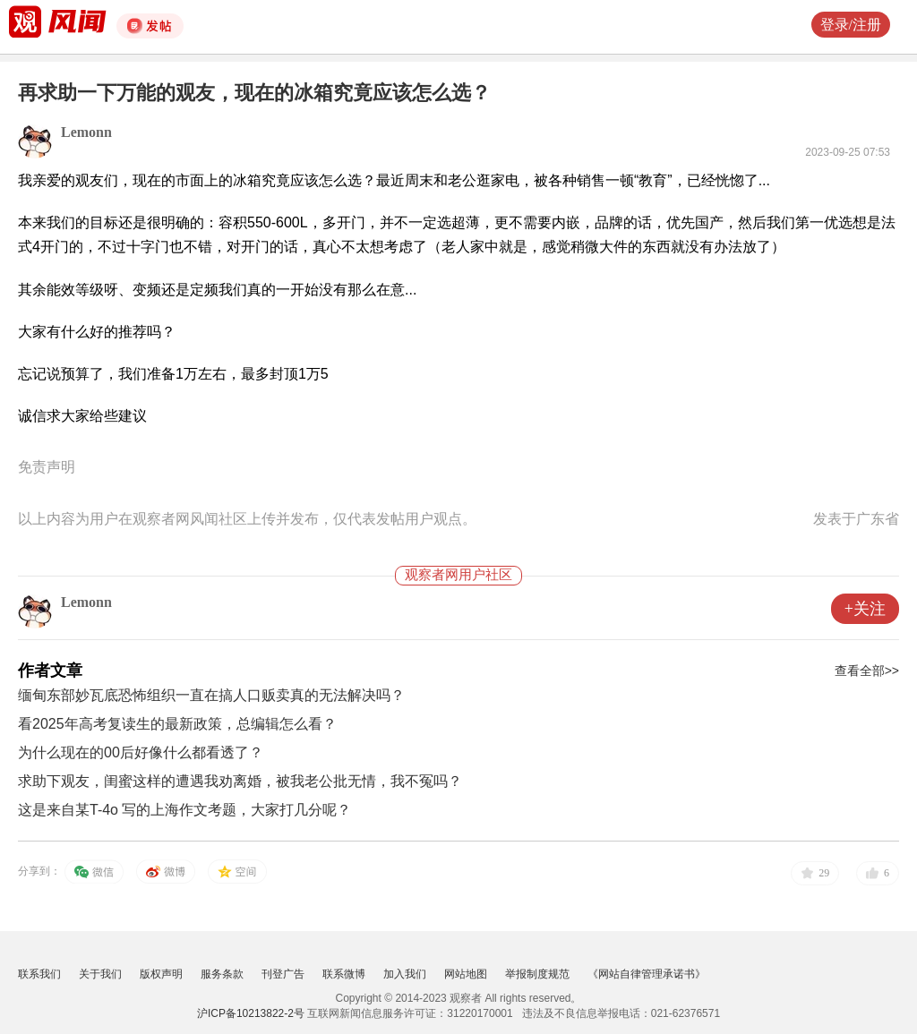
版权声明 (161, 974)
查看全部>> (867, 670)
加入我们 (404, 974)
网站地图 (465, 974)
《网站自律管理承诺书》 (646, 974)
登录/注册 (850, 24)
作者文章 (50, 670)
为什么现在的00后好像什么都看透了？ (140, 752)
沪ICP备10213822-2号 (250, 1013)
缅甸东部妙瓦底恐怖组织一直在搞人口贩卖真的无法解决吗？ (211, 695)
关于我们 (100, 974)
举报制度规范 (537, 974)
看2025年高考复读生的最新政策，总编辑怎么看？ (177, 723)
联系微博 (343, 974)
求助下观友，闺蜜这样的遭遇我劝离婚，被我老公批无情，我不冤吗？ (240, 781)
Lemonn (86, 132)
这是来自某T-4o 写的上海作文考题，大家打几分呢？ (184, 809)
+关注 (865, 609)
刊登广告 (282, 974)
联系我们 (39, 974)
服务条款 (222, 974)
